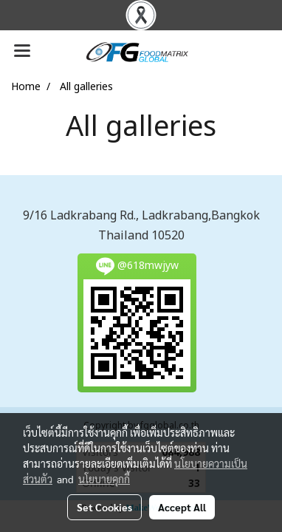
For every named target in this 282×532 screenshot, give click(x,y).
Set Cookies (104, 507)
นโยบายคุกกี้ (104, 478)
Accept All (182, 507)
